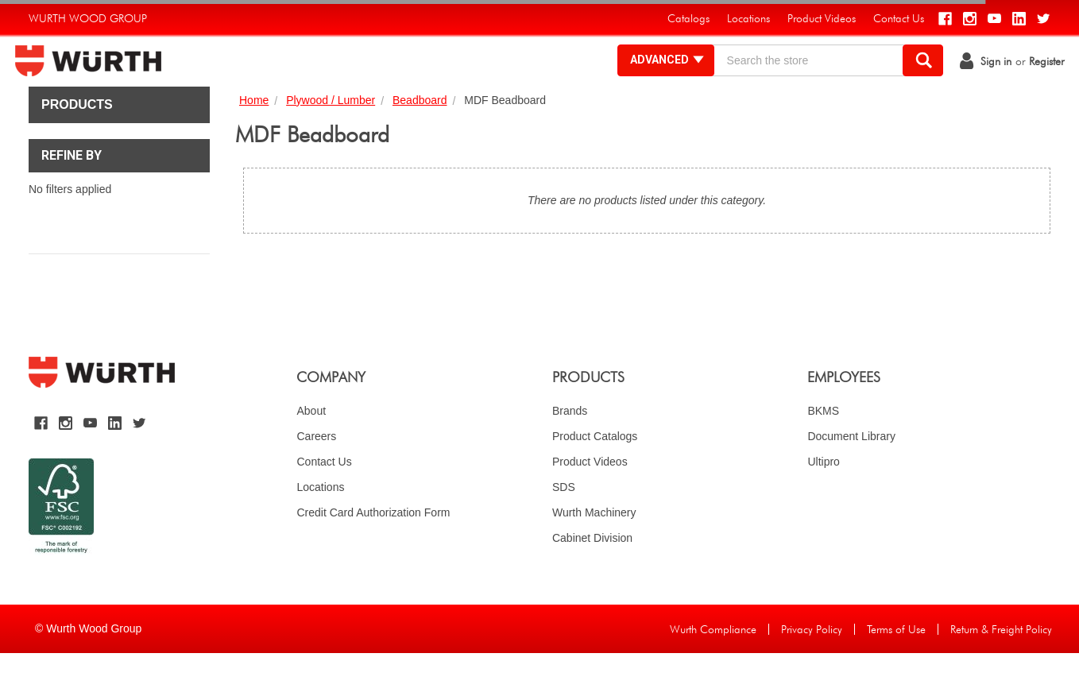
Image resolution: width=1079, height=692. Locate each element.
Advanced (654, 79)
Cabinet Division (592, 576)
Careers (316, 475)
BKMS (823, 449)
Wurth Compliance (713, 668)
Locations (320, 526)
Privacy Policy (811, 668)
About (311, 449)
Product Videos (590, 500)
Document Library (851, 475)
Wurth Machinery (594, 551)
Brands (569, 449)
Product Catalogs (594, 475)
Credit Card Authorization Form (373, 551)
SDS (563, 526)
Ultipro (823, 500)
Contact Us (323, 500)
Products (77, 143)
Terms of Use (896, 668)
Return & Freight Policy (1001, 668)
